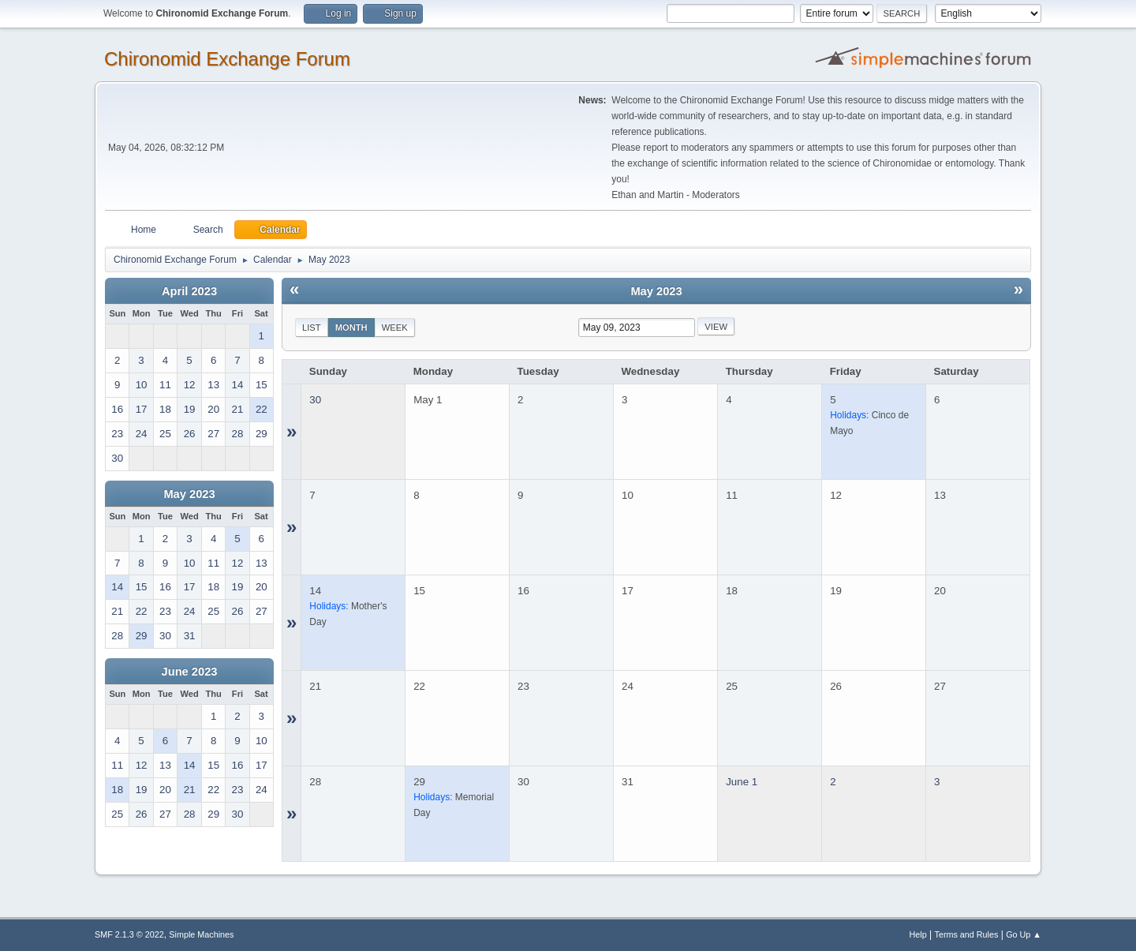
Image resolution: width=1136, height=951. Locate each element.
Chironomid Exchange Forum (227, 58)
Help (918, 934)
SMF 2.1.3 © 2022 (129, 934)
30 (315, 400)
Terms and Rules (967, 934)
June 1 (741, 782)
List (311, 327)
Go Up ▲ (1023, 934)
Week (395, 327)
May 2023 (189, 494)
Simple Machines (201, 934)
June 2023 (190, 671)
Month (351, 327)
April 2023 (189, 291)
